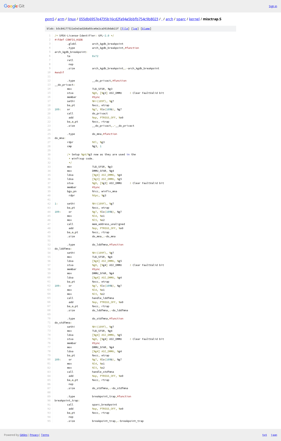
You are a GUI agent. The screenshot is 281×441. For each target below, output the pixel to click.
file (125, 28)
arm (61, 19)
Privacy (34, 435)
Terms (45, 435)
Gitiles (23, 435)
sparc (181, 19)
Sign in (273, 6)
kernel (194, 19)
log (135, 28)
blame (146, 28)
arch (169, 19)
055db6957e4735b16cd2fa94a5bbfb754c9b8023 (118, 19)
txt (264, 435)
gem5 (49, 19)
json (274, 435)
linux (72, 19)
